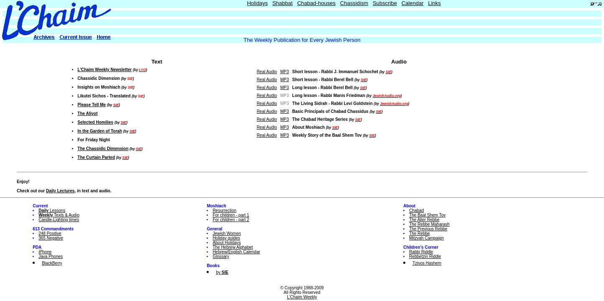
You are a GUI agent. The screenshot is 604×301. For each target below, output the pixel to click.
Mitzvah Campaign (426, 238)
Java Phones (50, 256)
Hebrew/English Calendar (236, 252)
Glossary (220, 256)
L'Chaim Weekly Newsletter (104, 69)
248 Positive (49, 233)
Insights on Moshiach (98, 87)
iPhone (44, 252)
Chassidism (354, 3)
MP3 (284, 71)
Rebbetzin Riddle (425, 256)
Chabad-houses (316, 3)
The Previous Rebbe (428, 229)
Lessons (51, 210)
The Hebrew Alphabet (232, 247)
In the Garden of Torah (99, 131)
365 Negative (50, 238)
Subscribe (385, 3)
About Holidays (226, 242)
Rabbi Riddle (421, 252)
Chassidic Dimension (98, 78)
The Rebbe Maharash (429, 224)
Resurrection (224, 210)
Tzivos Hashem (426, 263)
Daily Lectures (60, 191)
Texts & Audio (58, 215)
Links (434, 3)
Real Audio (267, 71)
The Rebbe (419, 233)
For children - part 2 (230, 219)
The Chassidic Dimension (102, 148)
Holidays (257, 3)
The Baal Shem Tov (427, 215)
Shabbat (282, 3)
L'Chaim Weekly (302, 297)
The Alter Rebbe (424, 219)
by (222, 272)
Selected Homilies (95, 122)
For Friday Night (93, 140)
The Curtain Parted (96, 157)
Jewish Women (226, 233)
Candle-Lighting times (58, 219)
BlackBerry (52, 263)
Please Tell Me (91, 104)
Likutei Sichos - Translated (104, 96)
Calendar (413, 3)
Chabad (416, 210)
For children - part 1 (230, 215)
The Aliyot (87, 113)
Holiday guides (226, 238)
